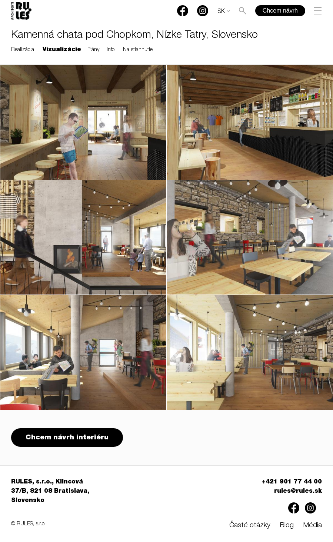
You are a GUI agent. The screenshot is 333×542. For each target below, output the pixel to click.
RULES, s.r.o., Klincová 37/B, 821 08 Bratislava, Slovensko (50, 491)
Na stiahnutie (138, 50)
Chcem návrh (280, 10)
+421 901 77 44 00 (292, 482)
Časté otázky (249, 525)
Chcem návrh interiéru (67, 437)
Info (110, 50)
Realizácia (22, 50)
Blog (287, 525)
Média (312, 525)
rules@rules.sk (298, 492)
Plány (93, 50)
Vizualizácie (62, 50)
